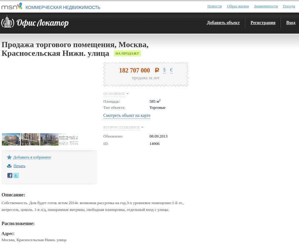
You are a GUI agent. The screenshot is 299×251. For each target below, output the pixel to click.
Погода (289, 6)
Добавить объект (223, 22)
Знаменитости (266, 6)
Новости (214, 6)
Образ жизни (238, 6)
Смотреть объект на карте (126, 115)
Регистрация (263, 22)
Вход (290, 22)
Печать (19, 165)
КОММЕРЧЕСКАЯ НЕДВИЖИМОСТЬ (63, 7)
